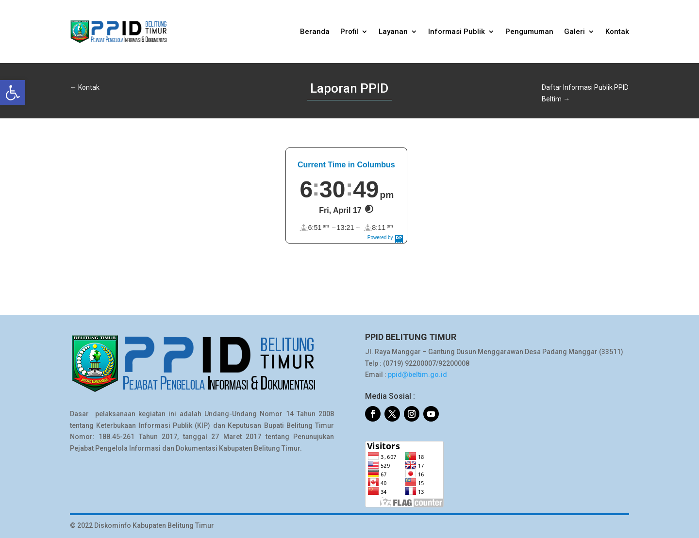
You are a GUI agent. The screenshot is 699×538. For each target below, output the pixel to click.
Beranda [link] (315, 31)
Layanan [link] (393, 31)
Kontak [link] (617, 31)
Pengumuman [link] (529, 31)
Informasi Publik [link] (456, 31)
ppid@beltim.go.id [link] (417, 374)
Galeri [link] (574, 31)
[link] (12, 92)
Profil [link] (349, 31)
